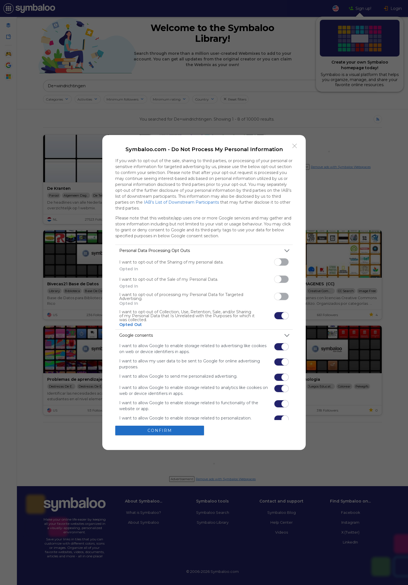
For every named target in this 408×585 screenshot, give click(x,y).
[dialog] (204, 292)
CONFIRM (159, 430)
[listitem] (204, 250)
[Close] (294, 146)
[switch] (281, 262)
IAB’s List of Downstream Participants (181, 202)
